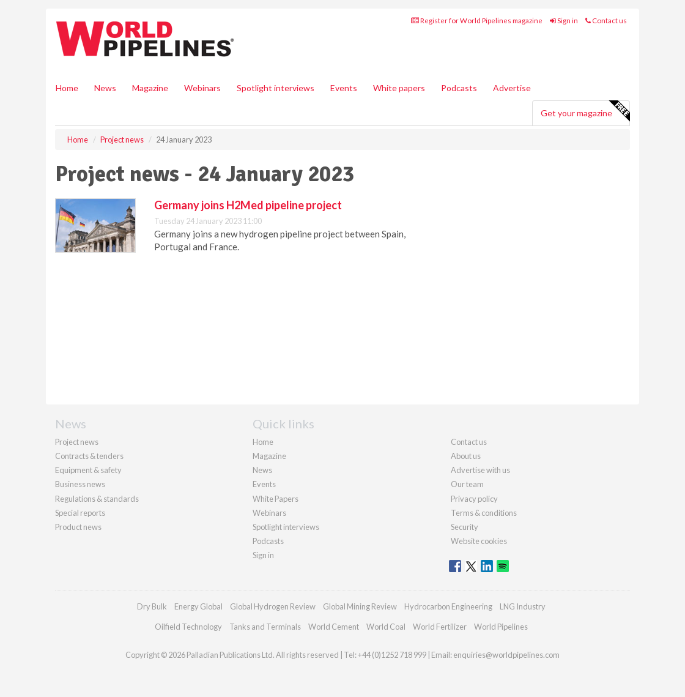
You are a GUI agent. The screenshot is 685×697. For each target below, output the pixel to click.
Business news (80, 484)
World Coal (385, 627)
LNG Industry (523, 606)
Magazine (150, 88)
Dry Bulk (152, 606)
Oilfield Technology (188, 627)
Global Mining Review (360, 606)
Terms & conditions (484, 513)
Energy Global (198, 606)
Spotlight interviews (275, 88)
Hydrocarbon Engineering (448, 606)
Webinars (202, 88)
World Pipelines (501, 627)
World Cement (333, 627)
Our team (467, 484)
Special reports (80, 513)
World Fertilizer (440, 627)
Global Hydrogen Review (273, 606)
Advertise (512, 88)
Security (464, 527)
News (262, 470)
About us (466, 456)
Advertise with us (480, 470)
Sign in (564, 20)
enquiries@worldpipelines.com (506, 655)
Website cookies (479, 541)
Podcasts (459, 88)
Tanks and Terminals (265, 627)
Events (343, 88)
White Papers (275, 499)
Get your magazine (585, 111)
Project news (76, 442)
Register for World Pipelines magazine (476, 20)
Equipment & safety (88, 470)
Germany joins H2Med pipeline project (248, 205)
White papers (399, 88)
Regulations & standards (97, 499)
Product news (78, 527)
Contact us (606, 20)
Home (67, 88)
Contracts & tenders (89, 456)
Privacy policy (474, 499)
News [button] (105, 88)
